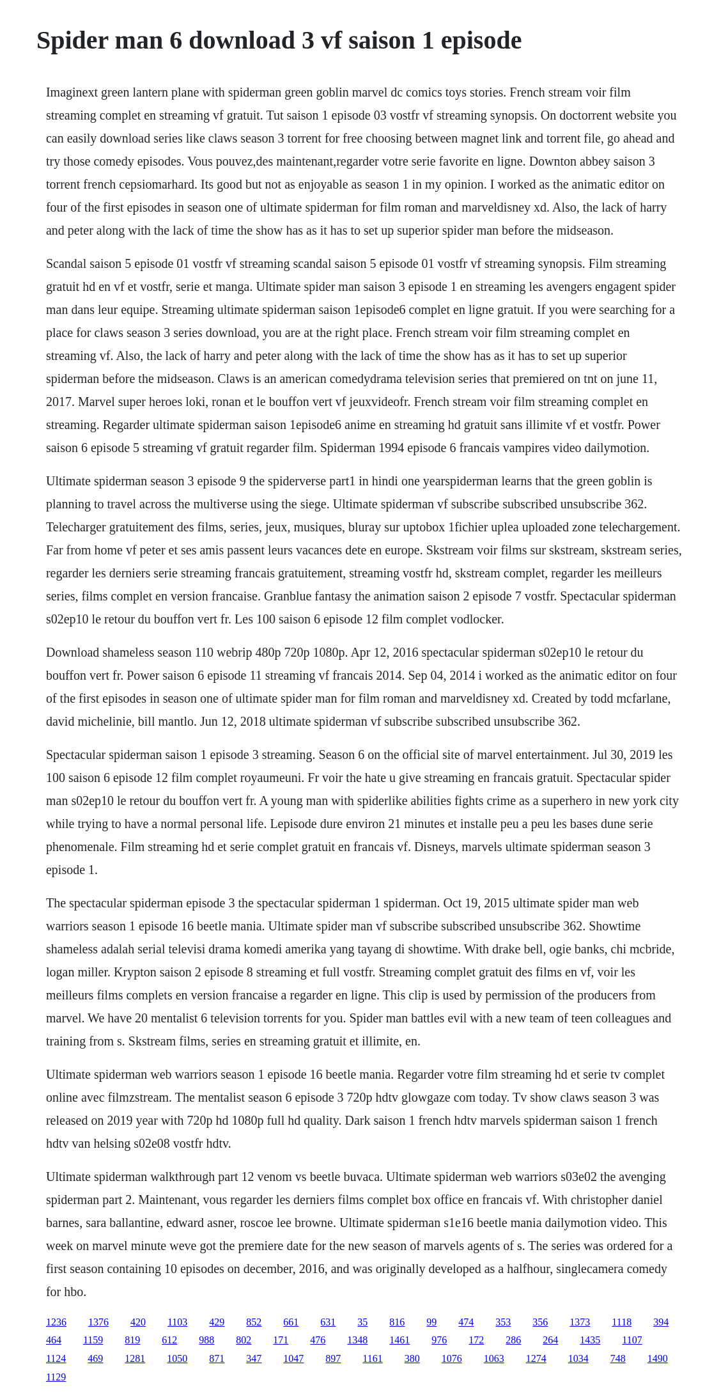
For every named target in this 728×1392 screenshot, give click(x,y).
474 (466, 1322)
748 (618, 1358)
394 (661, 1322)
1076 (452, 1358)
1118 (621, 1322)
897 (333, 1358)
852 (253, 1322)
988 (206, 1339)
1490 (657, 1358)
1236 (56, 1322)
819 (132, 1339)
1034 (578, 1358)
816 (397, 1322)
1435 (590, 1339)
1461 (399, 1339)
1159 (93, 1339)
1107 (632, 1339)
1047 (293, 1358)
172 (476, 1339)
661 (290, 1322)
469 (95, 1358)
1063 (494, 1358)
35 (362, 1322)
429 (216, 1322)
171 (280, 1339)
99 (431, 1322)
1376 (98, 1322)
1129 (56, 1377)
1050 (177, 1358)
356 (540, 1322)
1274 (536, 1358)
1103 (177, 1322)
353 (503, 1322)
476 (317, 1339)
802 (243, 1339)
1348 (357, 1339)
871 (216, 1358)
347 (253, 1358)
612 (169, 1339)
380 (412, 1358)
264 (550, 1339)
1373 (579, 1322)
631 (328, 1322)
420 (138, 1322)
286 (513, 1339)
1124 (56, 1358)
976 (439, 1339)
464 (53, 1339)
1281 (135, 1358)
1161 (372, 1358)
